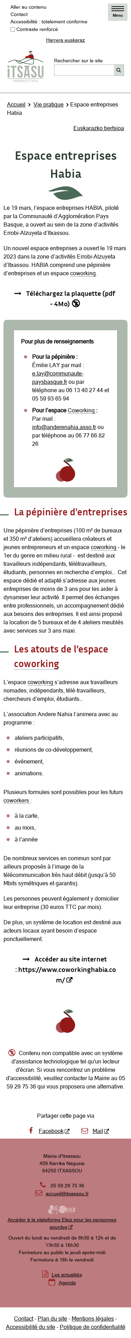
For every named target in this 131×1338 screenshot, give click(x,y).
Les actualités (67, 1274)
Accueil (16, 104)
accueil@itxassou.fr (67, 1193)
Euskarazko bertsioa (98, 128)
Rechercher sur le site (78, 60)
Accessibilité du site (30, 1327)
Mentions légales (93, 1318)
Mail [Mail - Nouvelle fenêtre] (91, 1131)
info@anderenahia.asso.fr (64, 427)
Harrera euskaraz (65, 40)
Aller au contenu (28, 7)
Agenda (67, 1282)
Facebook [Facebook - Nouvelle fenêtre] (45, 1131)
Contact (19, 14)
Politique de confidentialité (92, 1327)
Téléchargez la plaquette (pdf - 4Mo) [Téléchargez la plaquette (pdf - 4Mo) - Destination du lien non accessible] (70, 298)
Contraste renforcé (37, 29)
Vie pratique (49, 104)
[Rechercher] (119, 70)
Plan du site (52, 1318)
